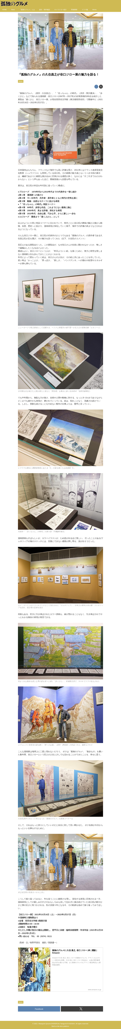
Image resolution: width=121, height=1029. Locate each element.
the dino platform (63, 1026)
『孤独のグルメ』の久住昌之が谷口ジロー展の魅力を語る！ (58, 74)
